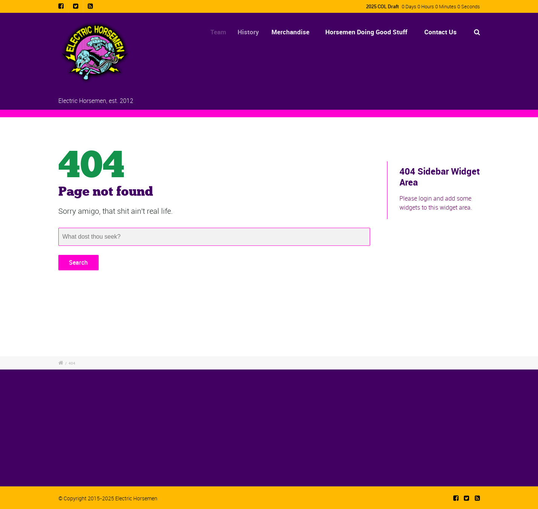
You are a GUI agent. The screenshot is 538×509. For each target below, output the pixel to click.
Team (221, 32)
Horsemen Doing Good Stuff (366, 32)
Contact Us (440, 32)
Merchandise (293, 32)
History (251, 32)
